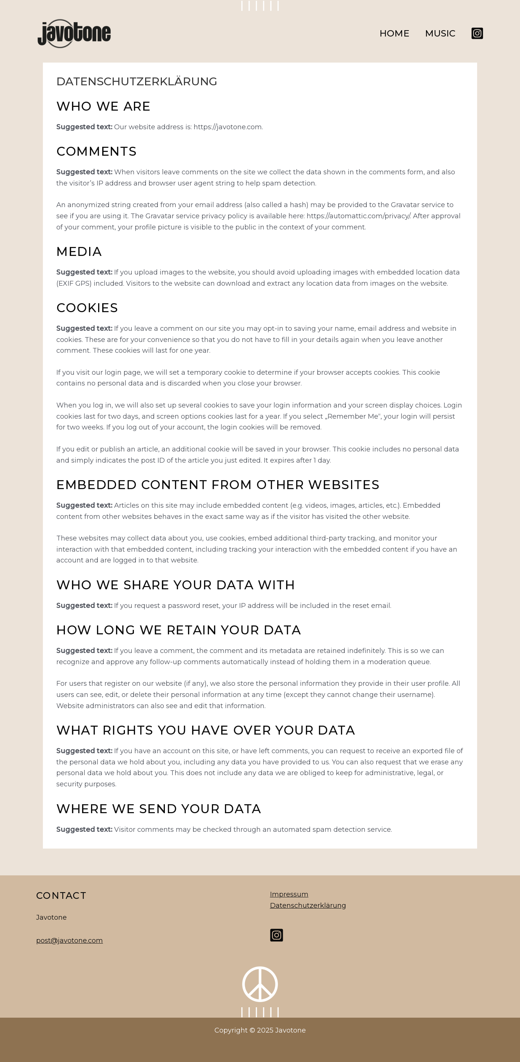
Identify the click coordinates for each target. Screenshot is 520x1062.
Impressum (288, 894)
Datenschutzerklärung (307, 905)
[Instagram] (477, 33)
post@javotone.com (69, 940)
